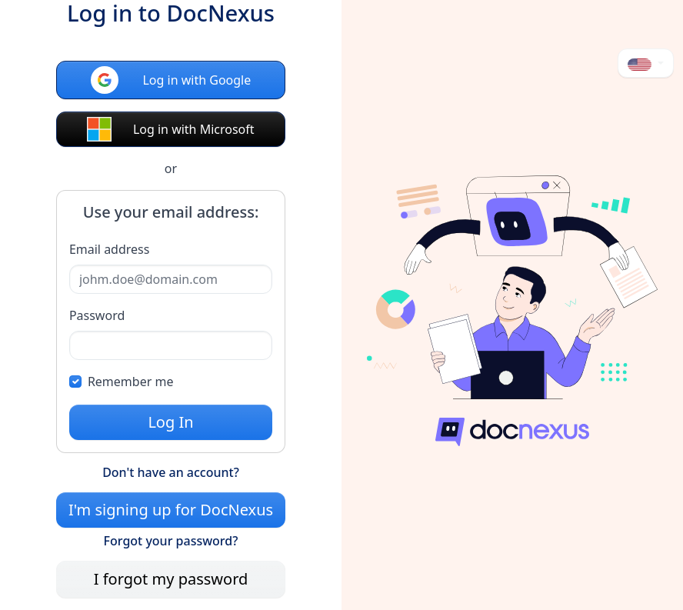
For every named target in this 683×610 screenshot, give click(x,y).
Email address (109, 249)
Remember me (131, 381)
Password (97, 315)
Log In (170, 422)
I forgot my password (171, 578)
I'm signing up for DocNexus (170, 509)
